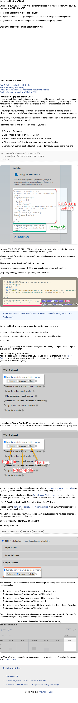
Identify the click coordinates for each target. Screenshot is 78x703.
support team (11, 659)
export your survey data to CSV (62, 488)
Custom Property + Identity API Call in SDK (18, 92)
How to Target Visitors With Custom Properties (26, 680)
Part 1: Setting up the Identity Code (15, 85)
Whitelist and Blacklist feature (46, 495)
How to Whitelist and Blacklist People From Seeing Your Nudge (32, 684)
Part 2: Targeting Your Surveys (12, 87)
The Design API (12, 676)
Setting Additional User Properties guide (31, 507)
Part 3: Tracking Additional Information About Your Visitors (24, 90)
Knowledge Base (46, 692)
